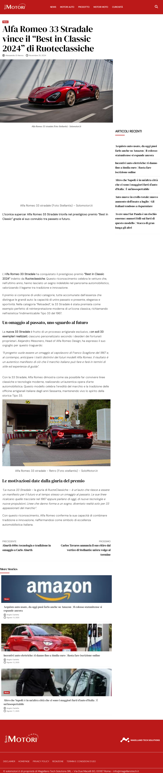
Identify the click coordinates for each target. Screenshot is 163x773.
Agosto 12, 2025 (13, 662)
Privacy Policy (41, 761)
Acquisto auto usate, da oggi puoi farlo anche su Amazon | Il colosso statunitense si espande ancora (53, 609)
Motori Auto (67, 7)
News (53, 7)
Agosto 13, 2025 (13, 618)
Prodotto (84, 7)
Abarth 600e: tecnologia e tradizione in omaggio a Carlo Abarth (29, 546)
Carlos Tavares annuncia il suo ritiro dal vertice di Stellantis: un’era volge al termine (83, 548)
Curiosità (117, 7)
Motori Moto (100, 7)
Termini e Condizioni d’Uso (81, 761)
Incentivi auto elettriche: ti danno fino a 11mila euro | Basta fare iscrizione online (52, 655)
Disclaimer (9, 761)
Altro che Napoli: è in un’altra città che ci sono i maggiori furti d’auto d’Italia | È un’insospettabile (51, 702)
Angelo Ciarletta (13, 615)
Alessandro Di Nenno (14, 55)
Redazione (58, 761)
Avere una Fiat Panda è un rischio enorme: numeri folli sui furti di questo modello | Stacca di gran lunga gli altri (136, 221)
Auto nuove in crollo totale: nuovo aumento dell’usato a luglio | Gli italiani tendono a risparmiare (136, 201)
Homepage (24, 761)
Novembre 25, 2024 (37, 55)
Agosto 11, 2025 (13, 711)
